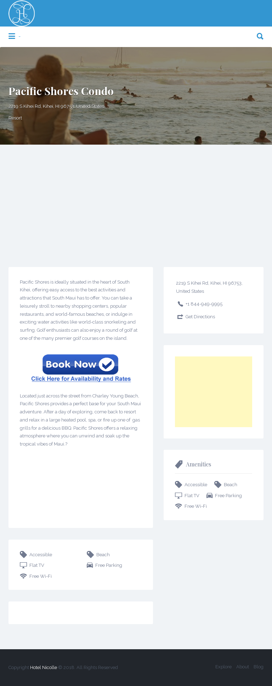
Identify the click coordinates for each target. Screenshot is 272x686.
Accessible (40, 554)
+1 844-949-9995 (204, 304)
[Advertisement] (136, 197)
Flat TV (36, 565)
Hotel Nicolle (43, 667)
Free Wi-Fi (40, 576)
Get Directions (200, 316)
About (242, 666)
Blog (259, 666)
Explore (223, 666)
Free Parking (108, 565)
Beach (103, 554)
